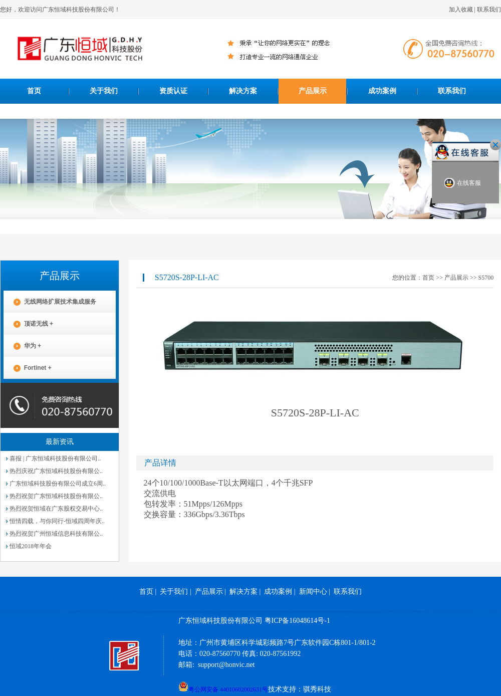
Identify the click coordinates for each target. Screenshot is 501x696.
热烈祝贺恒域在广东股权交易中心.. (56, 508)
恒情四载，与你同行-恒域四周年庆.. (57, 521)
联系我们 (489, 9)
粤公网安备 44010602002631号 (223, 686)
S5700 (485, 277)
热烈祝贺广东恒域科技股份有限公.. (56, 496)
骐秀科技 (317, 689)
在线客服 (462, 183)
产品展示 (313, 91)
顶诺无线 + (28, 324)
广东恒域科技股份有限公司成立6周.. (58, 483)
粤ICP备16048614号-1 (297, 620)
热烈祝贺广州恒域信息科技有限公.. (56, 533)
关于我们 (104, 91)
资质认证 (173, 91)
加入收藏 (461, 9)
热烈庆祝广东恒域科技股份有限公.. (56, 471)
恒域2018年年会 (31, 546)
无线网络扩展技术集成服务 (50, 302)
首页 (34, 91)
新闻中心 (313, 591)
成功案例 (382, 91)
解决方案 (243, 91)
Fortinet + (28, 368)
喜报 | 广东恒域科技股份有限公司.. (55, 458)
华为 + (22, 346)
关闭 (495, 144)
